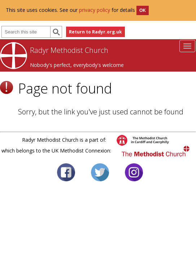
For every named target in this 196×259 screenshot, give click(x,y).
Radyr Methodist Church (69, 50)
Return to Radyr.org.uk (95, 32)
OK (142, 10)
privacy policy (94, 9)
